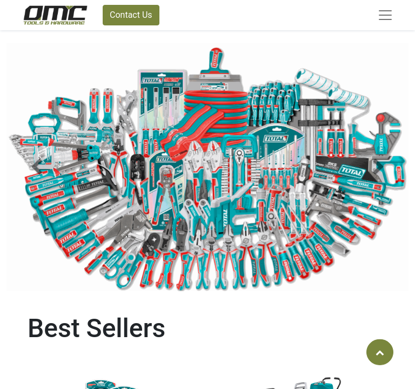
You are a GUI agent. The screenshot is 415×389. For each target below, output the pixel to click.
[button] (36, 167)
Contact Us (131, 15)
